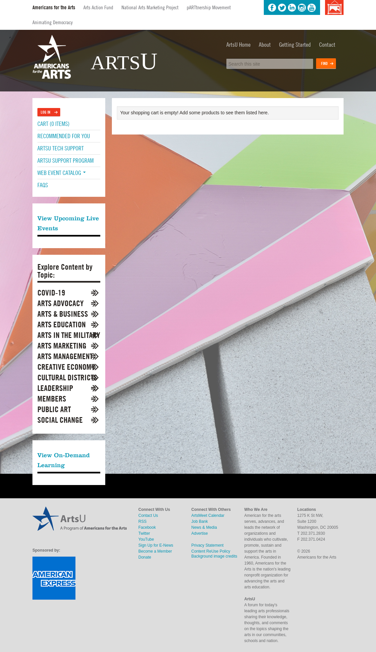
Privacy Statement (207, 545)
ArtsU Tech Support (60, 148)
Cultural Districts (67, 377)
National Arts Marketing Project (149, 7)
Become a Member (155, 551)
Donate (144, 557)
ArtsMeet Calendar (207, 515)
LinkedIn (292, 7)
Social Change (60, 420)
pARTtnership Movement (209, 7)
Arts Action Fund (98, 7)
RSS (142, 521)
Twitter (282, 7)
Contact (327, 44)
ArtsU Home (238, 44)
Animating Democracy (52, 22)
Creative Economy (66, 367)
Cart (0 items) (53, 123)
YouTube (311, 7)
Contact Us (148, 515)
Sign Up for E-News (155, 545)
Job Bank (199, 521)
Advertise (199, 533)
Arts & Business (62, 314)
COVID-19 (51, 293)
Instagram (302, 7)
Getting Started (295, 44)
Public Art (54, 409)
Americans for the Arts (53, 7)
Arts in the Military (68, 335)
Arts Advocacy (60, 303)
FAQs (42, 185)
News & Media (204, 527)
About (265, 44)
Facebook (272, 7)
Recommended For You (63, 136)
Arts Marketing (61, 346)
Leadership (55, 388)
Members (51, 399)
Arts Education (61, 324)
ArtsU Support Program (65, 160)
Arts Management (65, 356)
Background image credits (334, 7)
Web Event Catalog (61, 172)
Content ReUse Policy (210, 551)
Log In (45, 112)
